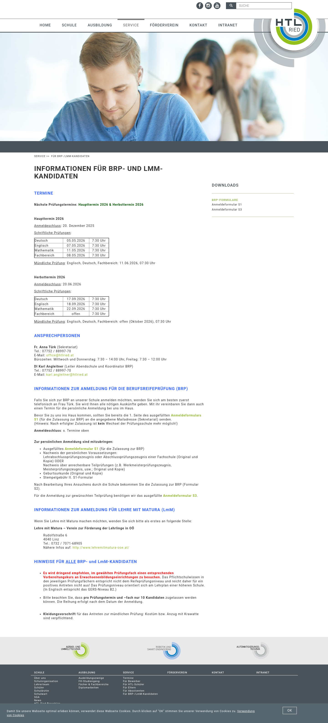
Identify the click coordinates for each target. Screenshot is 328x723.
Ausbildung (100, 25)
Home (45, 25)
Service (131, 25)
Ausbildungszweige (91, 678)
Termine (128, 678)
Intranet (227, 25)
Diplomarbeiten (89, 687)
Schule (69, 25)
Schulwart (40, 694)
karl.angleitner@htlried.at (67, 374)
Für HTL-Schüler (133, 684)
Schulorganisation (46, 681)
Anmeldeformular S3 (180, 495)
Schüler (39, 687)
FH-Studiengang (89, 681)
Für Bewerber (132, 681)
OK (289, 710)
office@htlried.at (60, 355)
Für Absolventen (133, 690)
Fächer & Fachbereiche (94, 684)
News (37, 700)
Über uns (40, 678)
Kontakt (199, 25)
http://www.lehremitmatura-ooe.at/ (100, 547)
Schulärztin (41, 690)
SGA (37, 697)
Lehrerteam (41, 684)
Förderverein (164, 25)
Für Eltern (129, 687)
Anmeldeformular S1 (81, 449)
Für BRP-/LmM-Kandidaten (140, 694)
